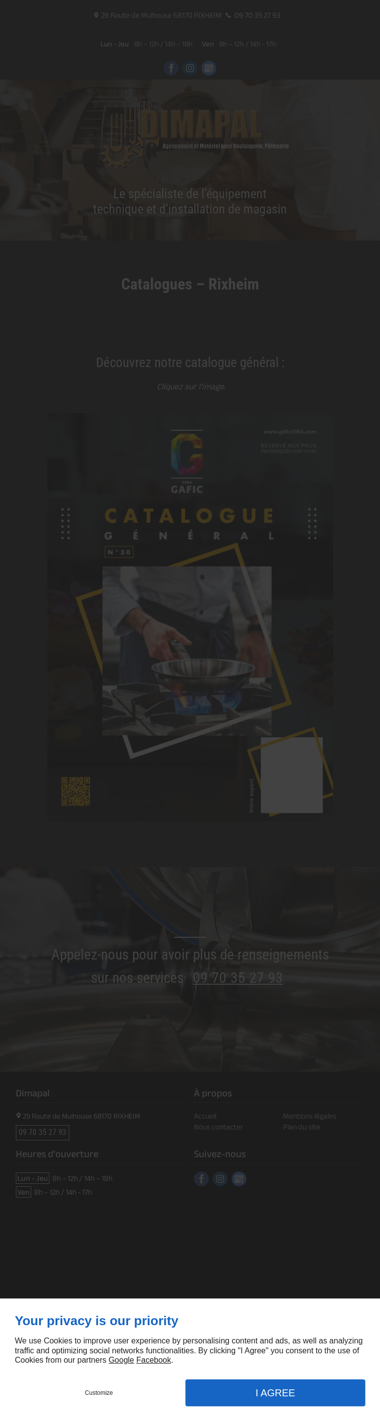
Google (121, 1360)
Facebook (153, 1360)
